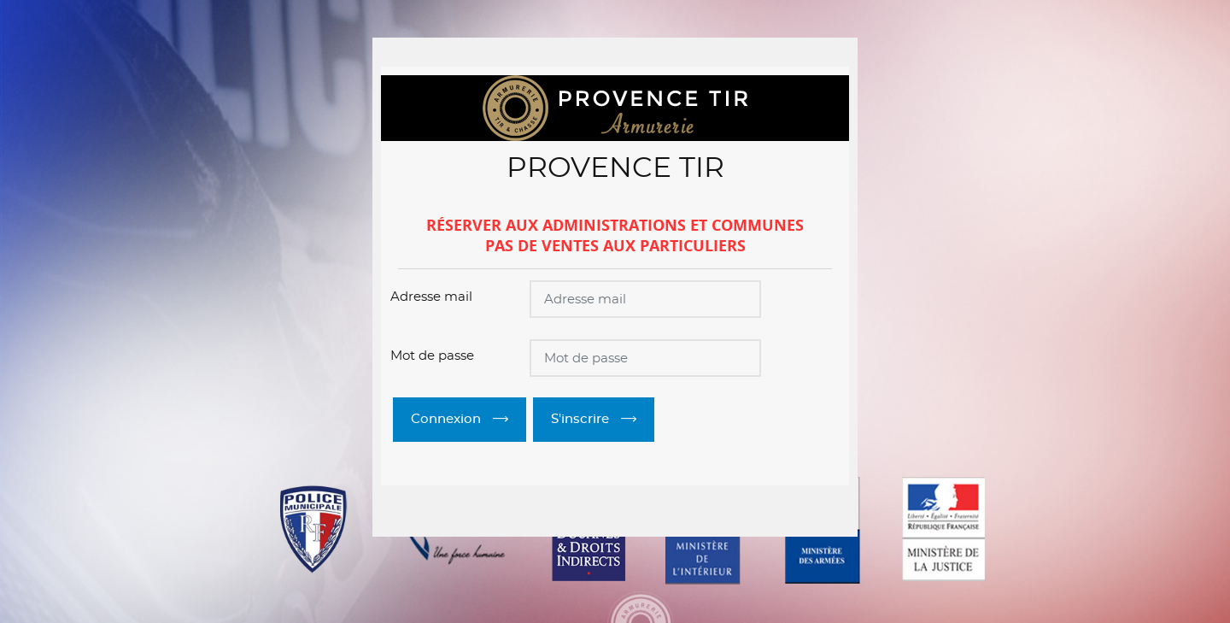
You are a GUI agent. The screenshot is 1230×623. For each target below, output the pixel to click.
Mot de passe (432, 356)
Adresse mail (431, 297)
